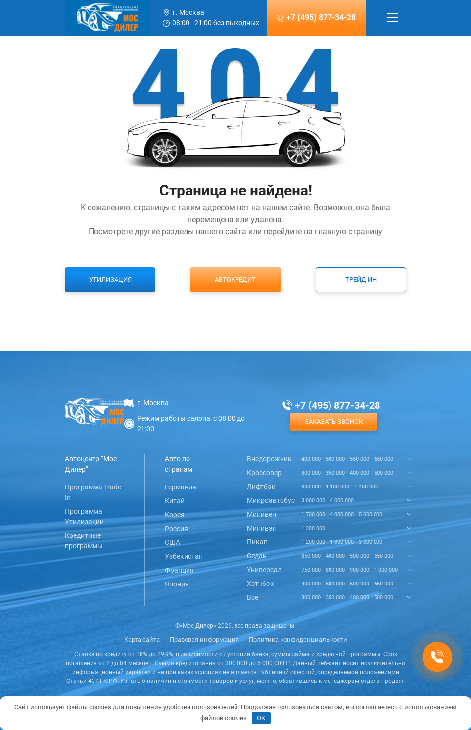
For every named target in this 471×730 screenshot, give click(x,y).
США (172, 542)
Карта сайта (142, 639)
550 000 (359, 459)
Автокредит (235, 279)
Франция (179, 570)
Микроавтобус (271, 500)
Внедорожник (269, 459)
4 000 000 (342, 500)
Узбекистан (184, 556)
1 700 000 (313, 514)
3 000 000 (313, 500)
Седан (257, 556)
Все (252, 597)
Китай (175, 501)
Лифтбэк (261, 486)
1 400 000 (366, 487)
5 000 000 (370, 514)
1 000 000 (386, 570)
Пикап (257, 542)
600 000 (359, 584)
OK (261, 718)
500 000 (335, 459)
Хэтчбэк (260, 583)
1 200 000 (313, 542)
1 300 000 (313, 528)
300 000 (311, 473)
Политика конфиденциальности (298, 639)
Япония (177, 584)
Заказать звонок (334, 421)
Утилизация (110, 279)
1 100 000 (337, 487)
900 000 (359, 570)
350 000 (335, 473)
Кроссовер (264, 473)
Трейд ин (361, 279)
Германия (180, 487)
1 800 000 (342, 542)
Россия (176, 529)
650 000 (383, 459)
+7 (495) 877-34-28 (321, 17)
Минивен (261, 514)
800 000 (311, 487)
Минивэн (262, 528)
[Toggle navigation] (392, 18)
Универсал (264, 570)
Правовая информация (204, 639)
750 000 (311, 570)
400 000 (311, 459)
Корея (175, 515)
